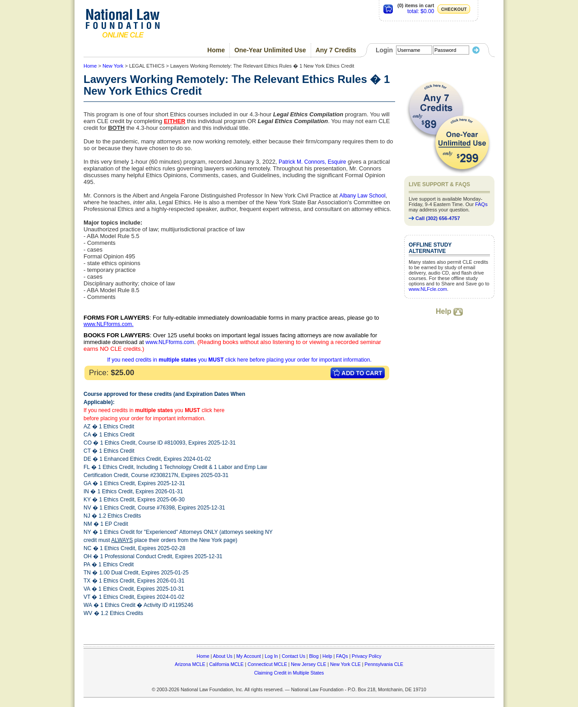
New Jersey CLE (308, 664)
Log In (271, 656)
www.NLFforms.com (108, 324)
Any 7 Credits (336, 50)
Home (216, 50)
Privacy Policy (366, 656)
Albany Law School (363, 196)
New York (113, 66)
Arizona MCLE (190, 664)
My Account (248, 656)
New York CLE (345, 664)
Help (449, 311)
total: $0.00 (420, 11)
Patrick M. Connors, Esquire (312, 162)
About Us (223, 656)
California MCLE (226, 664)
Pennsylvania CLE (383, 664)
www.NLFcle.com (428, 289)
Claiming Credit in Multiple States (289, 672)
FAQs (481, 204)
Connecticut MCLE (267, 664)
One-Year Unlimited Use (270, 50)
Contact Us (293, 656)
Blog (313, 656)
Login (384, 50)
